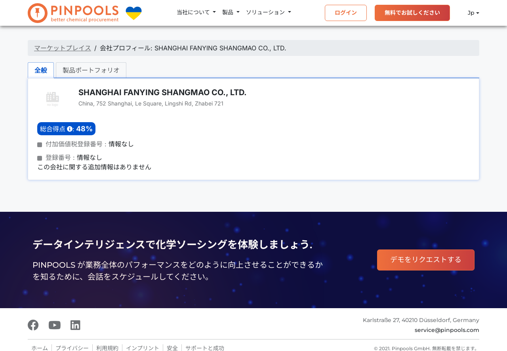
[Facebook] (33, 325)
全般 (40, 70)
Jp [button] (466, 13)
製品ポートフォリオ (91, 70)
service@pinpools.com (447, 330)
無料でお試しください (412, 12)
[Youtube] (55, 325)
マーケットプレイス (62, 48)
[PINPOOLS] (73, 13)
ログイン (346, 12)
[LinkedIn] (75, 325)
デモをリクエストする (425, 259)
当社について (194, 12)
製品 (228, 12)
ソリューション (266, 12)
